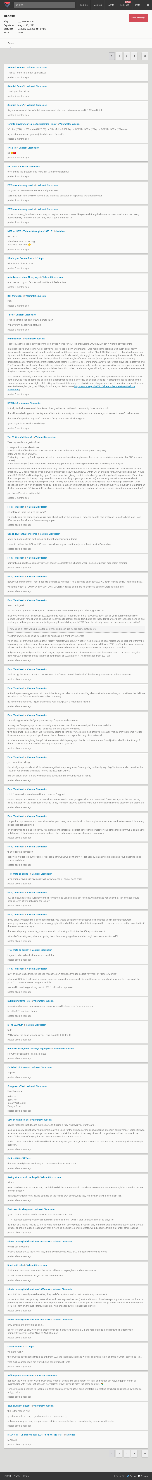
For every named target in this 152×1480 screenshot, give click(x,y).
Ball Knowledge (15, 296)
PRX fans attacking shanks (21, 185)
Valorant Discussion (37, 67)
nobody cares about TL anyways (24, 277)
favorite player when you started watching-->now (32, 124)
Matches (98, 5)
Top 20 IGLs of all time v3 (20, 437)
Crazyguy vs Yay (16, 1086)
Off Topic (39, 258)
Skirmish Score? (16, 67)
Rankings (125, 3)
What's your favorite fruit (20, 258)
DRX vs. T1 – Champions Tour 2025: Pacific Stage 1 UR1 (36, 1435)
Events (111, 5)
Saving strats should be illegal (23, 1177)
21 (145, 56)
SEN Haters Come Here (19, 1001)
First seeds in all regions (20, 1209)
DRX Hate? (13, 403)
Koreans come (15, 1346)
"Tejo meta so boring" (18, 874)
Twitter (131, 1476)
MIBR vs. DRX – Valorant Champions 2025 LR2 (31, 231)
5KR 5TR (12, 148)
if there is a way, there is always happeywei (29, 1048)
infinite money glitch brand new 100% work (29, 1241)
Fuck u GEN (13, 1158)
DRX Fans (12, 166)
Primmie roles (15, 338)
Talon (10, 315)
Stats (137, 5)
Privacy (16, 1476)
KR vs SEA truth (15, 1025)
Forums (84, 5)
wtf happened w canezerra (21, 1375)
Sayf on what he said (18, 1120)
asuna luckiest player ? (19, 1406)
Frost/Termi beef (16, 507)
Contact (7, 1476)
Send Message (138, 18)
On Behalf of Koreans (18, 1067)
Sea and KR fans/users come (22, 534)
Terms (26, 1476)
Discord (143, 1476)
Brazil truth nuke (16, 1265)
